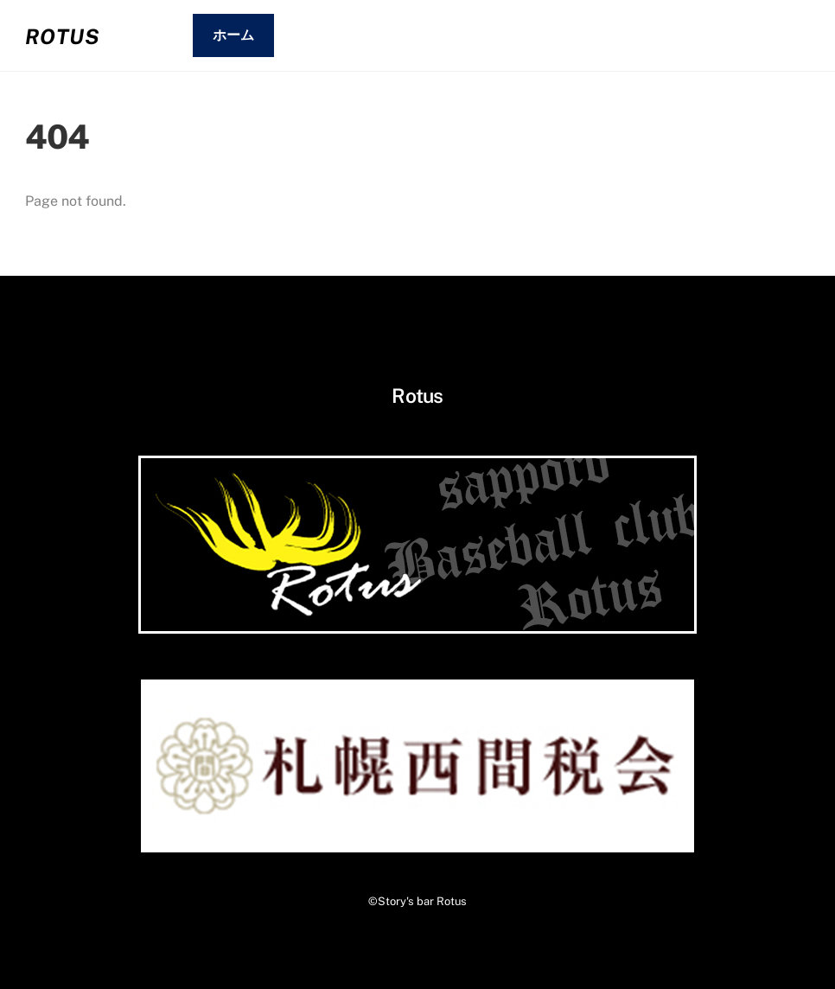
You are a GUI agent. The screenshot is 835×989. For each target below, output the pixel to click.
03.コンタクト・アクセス (710, 35)
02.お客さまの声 (535, 35)
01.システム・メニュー (368, 35)
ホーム (233, 35)
